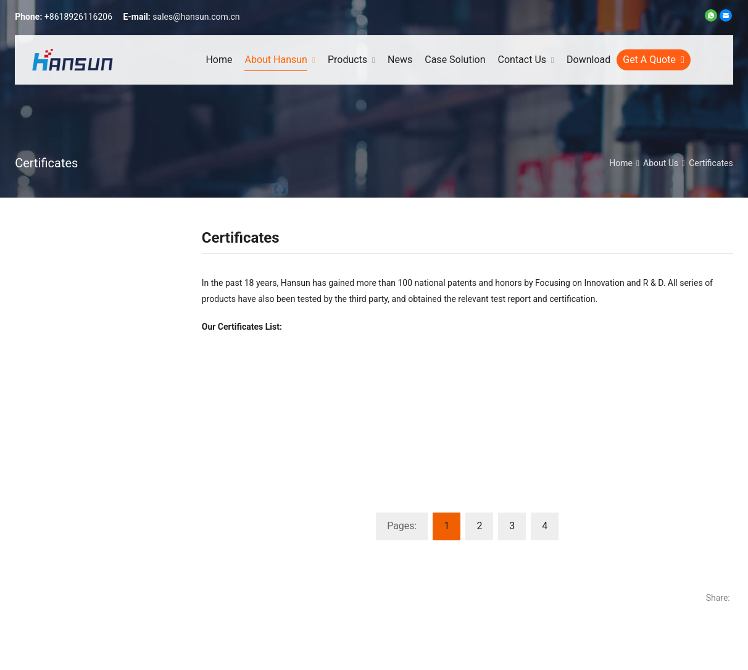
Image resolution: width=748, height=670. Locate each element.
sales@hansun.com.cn (195, 17)
